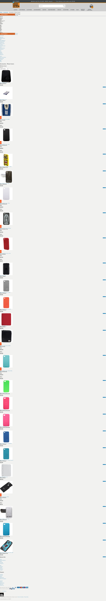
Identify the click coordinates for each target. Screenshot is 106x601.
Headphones (2, 42)
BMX (0, 60)
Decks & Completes (3, 578)
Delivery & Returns (3, 560)
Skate (1, 577)
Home (1, 12)
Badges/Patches (2, 38)
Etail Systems (4, 591)
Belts (1, 39)
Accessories (2, 35)
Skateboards (2, 58)
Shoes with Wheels (3, 57)
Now (1, 125)
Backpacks (1, 37)
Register (17, 1)
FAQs (1, 561)
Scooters (1, 59)
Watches (1, 53)
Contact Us (1, 563)
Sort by (1, 67)
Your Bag (1, 562)
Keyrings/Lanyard (2, 45)
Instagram (1, 566)
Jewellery (1, 44)
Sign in (14, 1)
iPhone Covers (2, 43)
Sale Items (1, 584)
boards (3, 577)
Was (1, 121)
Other (1, 61)
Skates (1, 56)
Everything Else (2, 41)
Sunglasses (2, 49)
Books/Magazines (2, 40)
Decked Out (2, 585)
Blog (0, 565)
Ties (0, 50)
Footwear (16, 33)
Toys (0, 51)
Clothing (16, 34)
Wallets (1, 52)
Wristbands (1, 54)
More (104, 187)
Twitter (1, 567)
